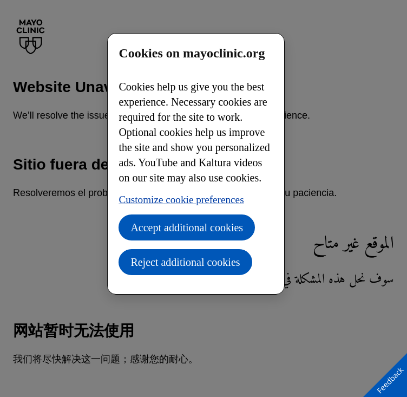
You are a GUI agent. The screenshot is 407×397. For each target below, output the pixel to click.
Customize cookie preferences (181, 199)
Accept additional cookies (186, 227)
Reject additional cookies (185, 262)
